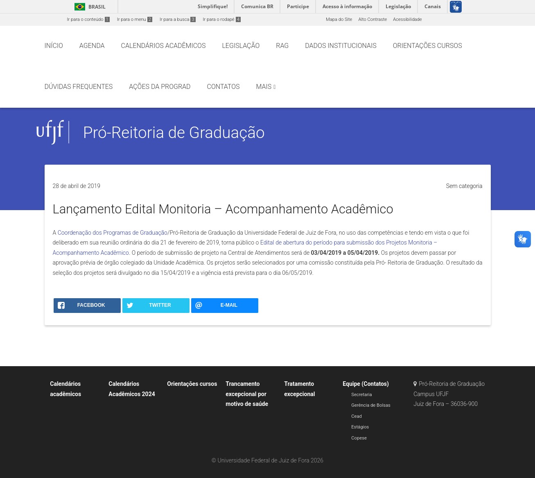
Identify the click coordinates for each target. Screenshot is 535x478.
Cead (356, 416)
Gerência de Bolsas (371, 405)
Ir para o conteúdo (88, 19)
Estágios (360, 427)
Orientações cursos (192, 384)
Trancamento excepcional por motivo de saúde (247, 394)
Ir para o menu (134, 19)
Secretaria (361, 394)
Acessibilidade (407, 19)
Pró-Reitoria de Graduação (174, 132)
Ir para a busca (178, 19)
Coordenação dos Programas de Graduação (112, 232)
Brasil (88, 6)
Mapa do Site (339, 19)
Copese (359, 438)
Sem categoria (464, 186)
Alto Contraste (372, 19)
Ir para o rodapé (222, 19)
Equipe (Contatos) (366, 384)
